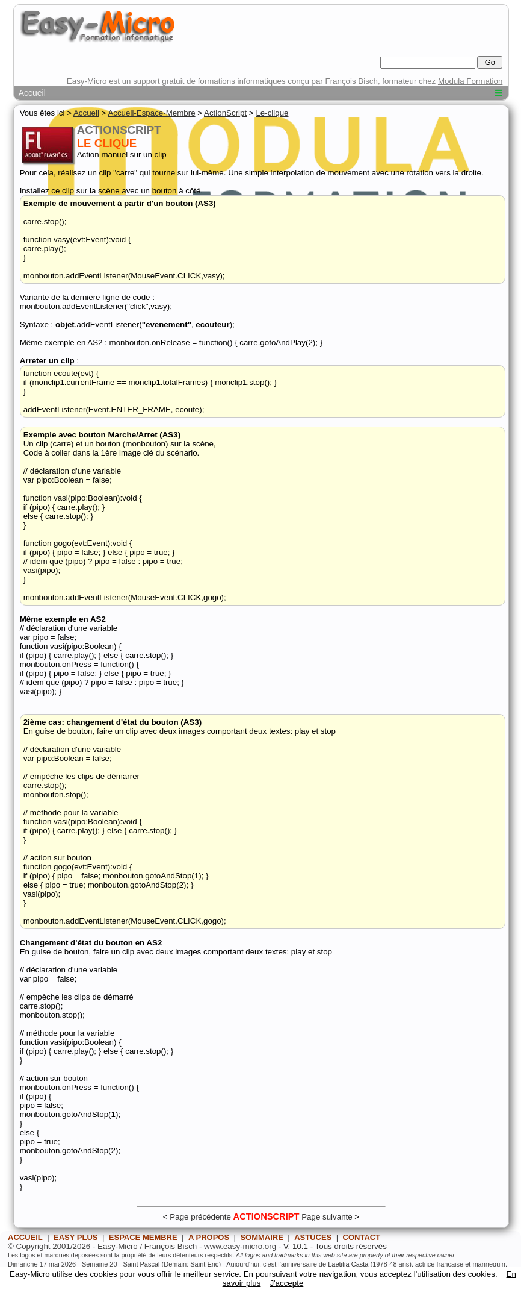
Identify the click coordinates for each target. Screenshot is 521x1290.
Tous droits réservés (351, 1246)
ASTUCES (312, 1237)
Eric (212, 1264)
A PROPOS (208, 1237)
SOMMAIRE (261, 1237)
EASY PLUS (75, 1237)
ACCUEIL (25, 1237)
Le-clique (272, 112)
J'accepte (286, 1283)
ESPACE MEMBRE (143, 1237)
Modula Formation (470, 81)
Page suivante (326, 1216)
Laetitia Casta (348, 1264)
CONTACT (362, 1237)
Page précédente (200, 1216)
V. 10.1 (295, 1246)
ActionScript (225, 112)
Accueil (32, 93)
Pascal (150, 1264)
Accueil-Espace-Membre (151, 112)
